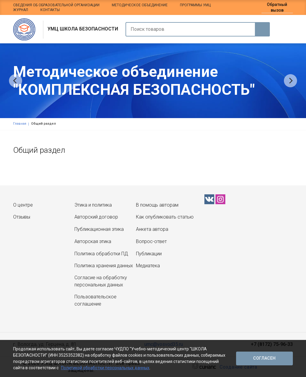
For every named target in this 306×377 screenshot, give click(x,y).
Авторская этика (92, 241)
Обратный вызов (277, 7)
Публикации (149, 254)
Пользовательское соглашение (95, 300)
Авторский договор (96, 217)
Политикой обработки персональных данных (105, 367)
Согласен (264, 358)
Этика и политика (93, 205)
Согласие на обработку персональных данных (100, 281)
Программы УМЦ (195, 5)
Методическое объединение (140, 5)
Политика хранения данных (103, 265)
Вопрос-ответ (151, 241)
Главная (19, 124)
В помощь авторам (157, 205)
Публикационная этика (99, 229)
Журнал (20, 10)
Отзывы (21, 217)
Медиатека (148, 265)
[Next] (290, 80)
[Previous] (15, 80)
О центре (23, 205)
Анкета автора (152, 229)
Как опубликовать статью (165, 217)
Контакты (50, 10)
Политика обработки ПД (101, 254)
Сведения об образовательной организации (56, 5)
